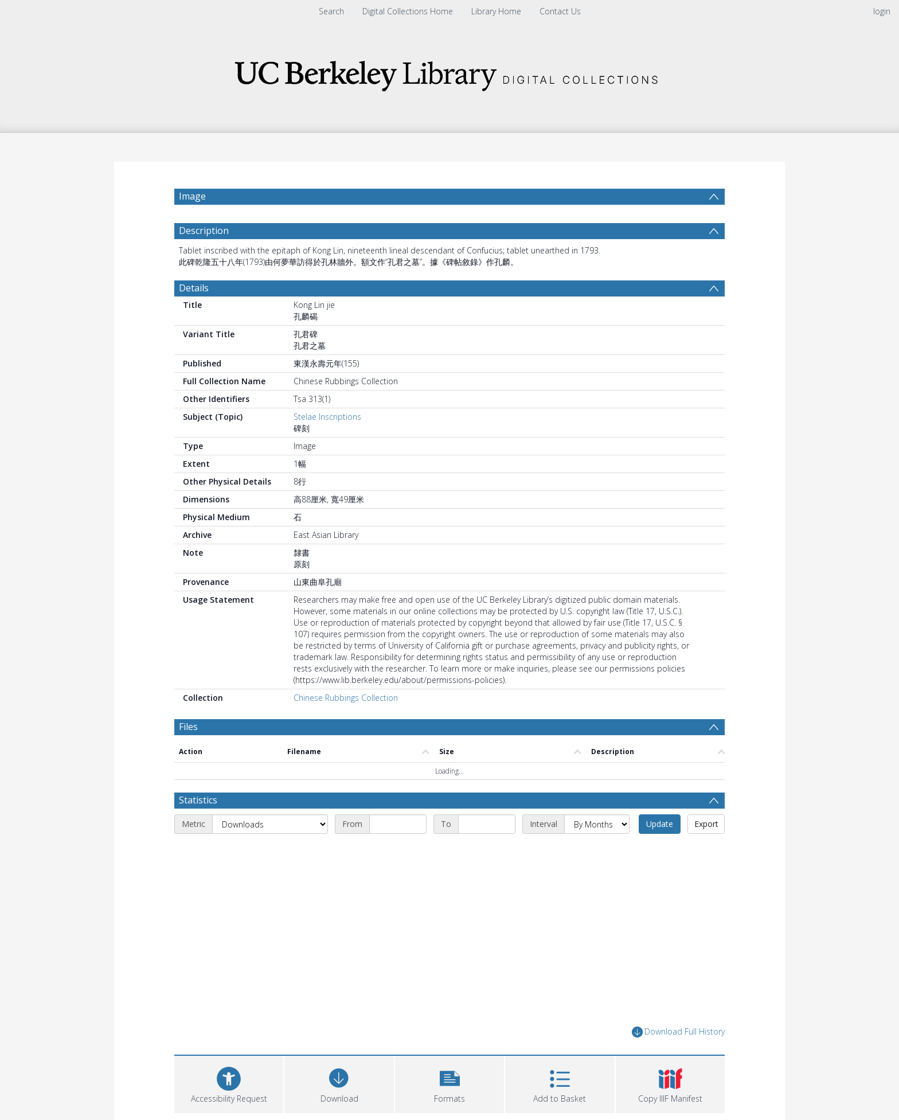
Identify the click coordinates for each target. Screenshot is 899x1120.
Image (192, 196)
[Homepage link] (449, 72)
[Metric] (270, 851)
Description (204, 258)
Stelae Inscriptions (327, 444)
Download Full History (678, 1059)
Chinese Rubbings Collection (346, 725)
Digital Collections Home (407, 11)
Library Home (496, 11)
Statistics (198, 827)
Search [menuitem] (331, 11)
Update (659, 851)
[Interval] (597, 851)
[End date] (486, 851)
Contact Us (560, 11)
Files (188, 754)
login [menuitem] (881, 11)
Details (194, 315)
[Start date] (398, 851)
